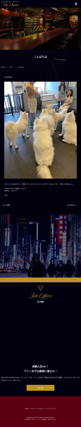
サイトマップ (51, 408)
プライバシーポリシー (37, 408)
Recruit (40, 388)
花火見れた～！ (72, 205)
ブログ (11, 67)
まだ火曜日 (7, 205)
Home (27, 408)
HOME (3, 67)
